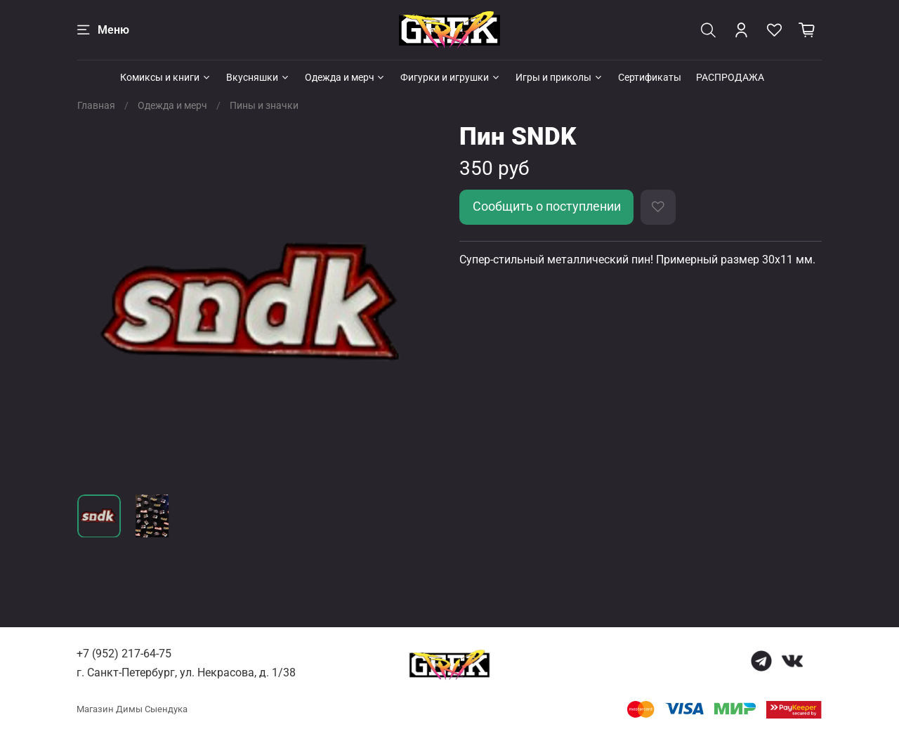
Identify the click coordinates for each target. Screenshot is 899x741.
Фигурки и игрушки (450, 77)
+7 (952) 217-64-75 (124, 653)
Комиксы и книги (165, 77)
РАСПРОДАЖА (730, 77)
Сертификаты (649, 77)
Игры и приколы (559, 77)
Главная (96, 105)
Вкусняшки (258, 77)
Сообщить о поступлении (547, 206)
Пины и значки (264, 105)
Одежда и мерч (345, 77)
